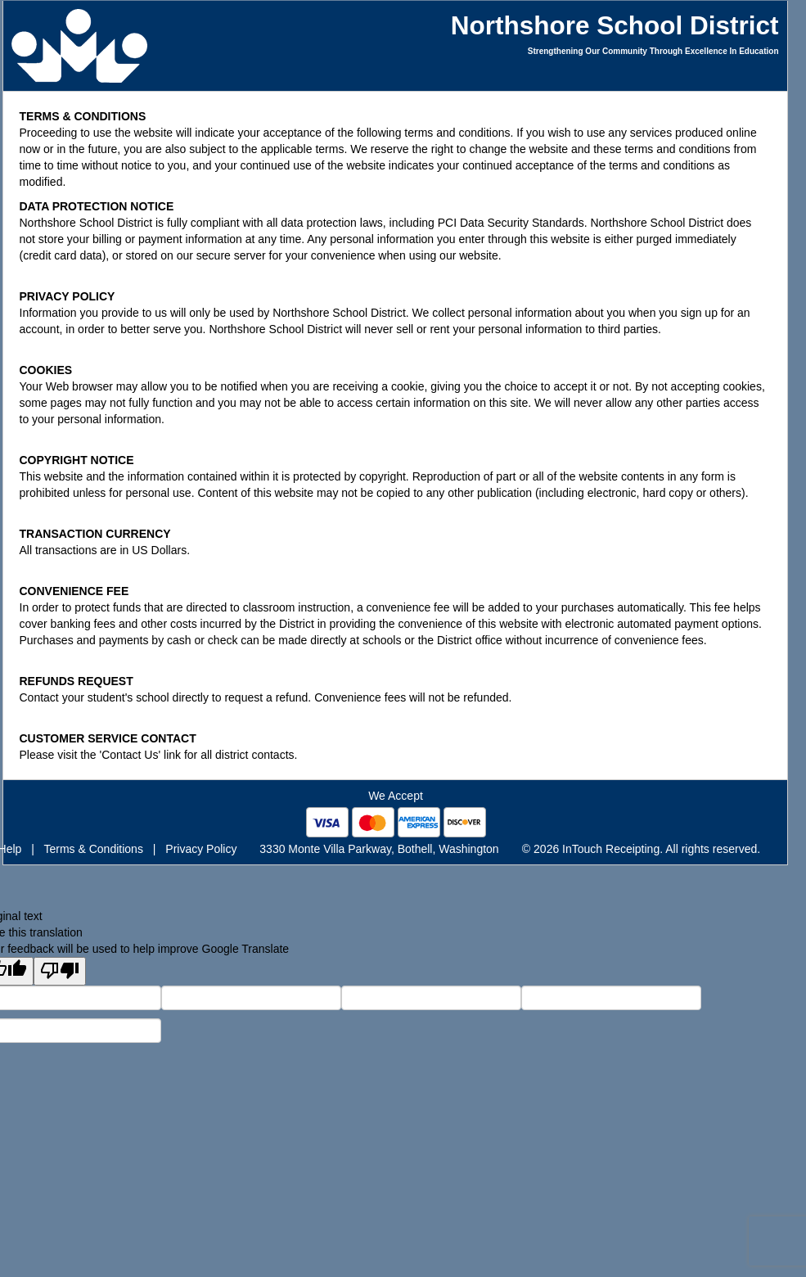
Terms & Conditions (93, 848)
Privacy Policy (200, 848)
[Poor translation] (60, 971)
